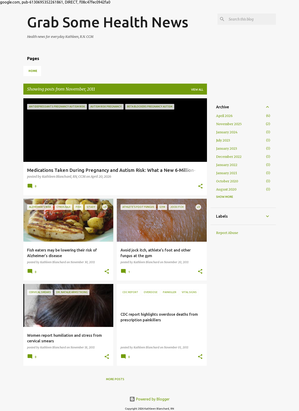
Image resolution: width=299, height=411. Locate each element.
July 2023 (223, 140)
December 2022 (229, 157)
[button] (200, 186)
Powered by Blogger (149, 399)
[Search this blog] (251, 19)
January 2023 (226, 148)
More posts (115, 379)
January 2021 (226, 173)
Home (32, 70)
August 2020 (226, 189)
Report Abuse (227, 233)
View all (197, 89)
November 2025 (229, 124)
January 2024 (227, 132)
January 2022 (226, 165)
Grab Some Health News (107, 22)
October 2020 (227, 181)
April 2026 (224, 116)
